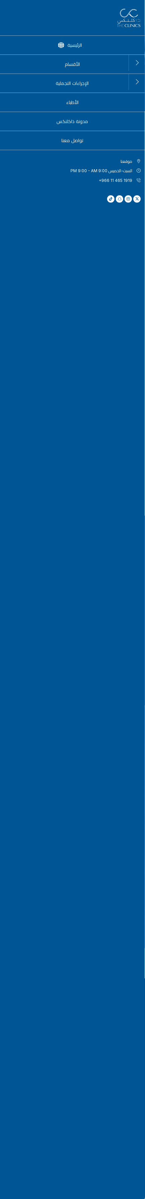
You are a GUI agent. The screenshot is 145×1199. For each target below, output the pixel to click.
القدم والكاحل (108, 568)
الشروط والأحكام (114, 1191)
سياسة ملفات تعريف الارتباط (39, 1191)
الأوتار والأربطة (37, 660)
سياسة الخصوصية (81, 1191)
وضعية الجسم (37, 610)
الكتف (37, 633)
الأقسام (110, 72)
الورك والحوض (107, 589)
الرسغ (107, 684)
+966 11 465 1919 (117, 956)
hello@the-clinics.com (65, 956)
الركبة (37, 589)
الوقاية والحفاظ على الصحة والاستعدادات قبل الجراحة (107, 633)
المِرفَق (38, 568)
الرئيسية (134, 72)
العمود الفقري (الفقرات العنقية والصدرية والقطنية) (107, 660)
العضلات (108, 610)
